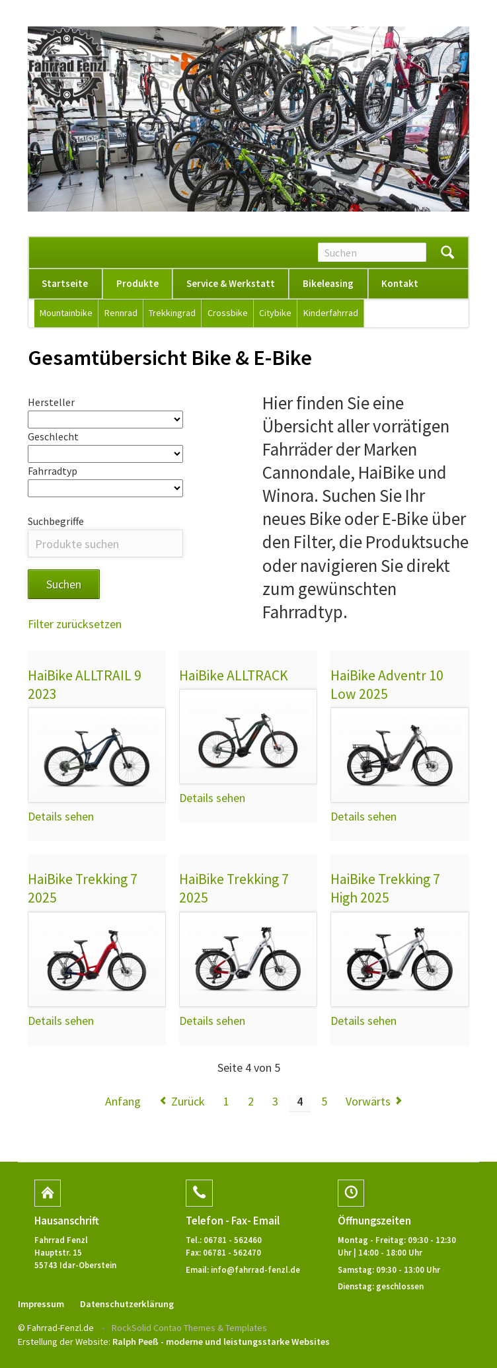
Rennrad (120, 313)
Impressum (41, 1304)
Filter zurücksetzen (75, 624)
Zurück (188, 1101)
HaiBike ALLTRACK (233, 676)
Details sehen (61, 817)
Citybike (275, 313)
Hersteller (51, 402)
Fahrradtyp (52, 471)
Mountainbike (66, 313)
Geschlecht (53, 436)
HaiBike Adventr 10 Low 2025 (386, 685)
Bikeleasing (328, 283)
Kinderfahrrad (330, 313)
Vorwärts (368, 1101)
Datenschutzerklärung (127, 1304)
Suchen (447, 252)
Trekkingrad (172, 313)
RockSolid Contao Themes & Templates (189, 1328)
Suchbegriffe (56, 521)
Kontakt (399, 283)
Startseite (65, 283)
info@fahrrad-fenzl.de (255, 1270)
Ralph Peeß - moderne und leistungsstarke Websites (221, 1343)
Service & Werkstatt (230, 283)
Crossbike (228, 313)
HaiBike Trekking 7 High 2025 (385, 889)
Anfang (123, 1101)
